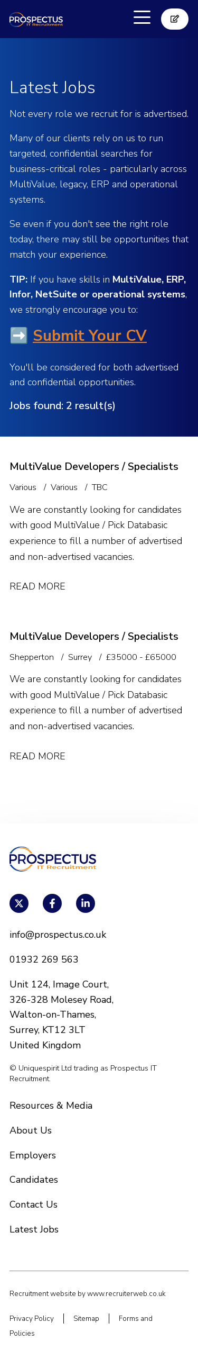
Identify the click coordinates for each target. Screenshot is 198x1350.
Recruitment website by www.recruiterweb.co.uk (88, 1294)
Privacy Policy (32, 1318)
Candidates (34, 1179)
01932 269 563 (44, 959)
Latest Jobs (34, 1229)
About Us (31, 1130)
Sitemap (86, 1318)
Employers (33, 1155)
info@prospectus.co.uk (58, 934)
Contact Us (34, 1204)
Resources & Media (51, 1105)
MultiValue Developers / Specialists (94, 466)
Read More (37, 586)
